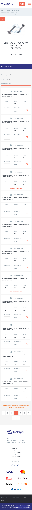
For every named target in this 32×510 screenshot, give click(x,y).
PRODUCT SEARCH (7, 67)
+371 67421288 (16, 457)
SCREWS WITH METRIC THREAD (10, 12)
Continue (26, 507)
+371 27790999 (16, 453)
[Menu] (29, 4)
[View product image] (11, 91)
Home (2, 10)
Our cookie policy (16, 507)
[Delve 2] (7, 4)
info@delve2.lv (16, 461)
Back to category (16, 54)
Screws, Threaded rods (13, 10)
